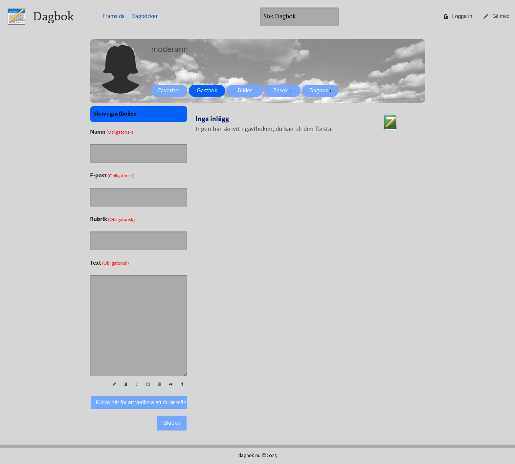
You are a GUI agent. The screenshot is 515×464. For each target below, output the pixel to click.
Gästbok (207, 91)
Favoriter (169, 91)
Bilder (245, 91)
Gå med (496, 16)
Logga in (457, 16)
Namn (111, 132)
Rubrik (112, 219)
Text (109, 263)
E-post (112, 176)
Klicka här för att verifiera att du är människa (147, 402)
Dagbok (53, 16)
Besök (282, 91)
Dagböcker (144, 16)
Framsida (113, 16)
